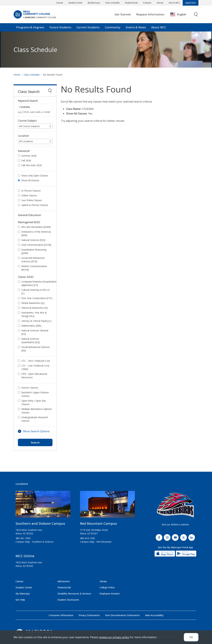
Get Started (123, 14)
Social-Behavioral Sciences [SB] (35, 348)
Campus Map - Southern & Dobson (34, 541)
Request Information (150, 14)
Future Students (60, 27)
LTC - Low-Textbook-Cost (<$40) (35, 367)
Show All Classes (30, 180)
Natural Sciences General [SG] (34, 332)
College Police (107, 587)
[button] (35, 126)
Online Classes (29, 195)
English (178, 14)
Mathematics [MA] (31, 325)
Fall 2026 (26, 160)
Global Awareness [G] (32, 303)
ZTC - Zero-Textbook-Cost (35, 360)
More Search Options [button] (36, 431)
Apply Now (190, 2)
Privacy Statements (89, 615)
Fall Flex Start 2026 (31, 165)
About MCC (158, 27)
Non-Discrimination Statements (122, 615)
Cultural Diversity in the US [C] (35, 291)
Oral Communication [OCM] (36, 244)
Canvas (59, 2)
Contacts (147, 2)
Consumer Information (61, 615)
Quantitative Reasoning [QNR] (33, 251)
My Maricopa (94, 2)
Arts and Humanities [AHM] (36, 226)
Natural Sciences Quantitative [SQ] (30, 340)
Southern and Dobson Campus (40, 523)
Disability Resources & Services (74, 593)
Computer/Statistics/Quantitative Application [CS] (38, 283)
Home (17, 74)
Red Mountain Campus (98, 523)
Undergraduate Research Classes (34, 419)
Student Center (75, 2)
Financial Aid (64, 587)
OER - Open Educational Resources (34, 375)
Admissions (63, 581)
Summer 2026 (28, 155)
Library (160, 2)
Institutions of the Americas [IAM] (36, 233)
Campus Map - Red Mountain (95, 541)
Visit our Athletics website (175, 524)
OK (191, 637)
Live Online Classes (31, 200)
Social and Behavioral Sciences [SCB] (32, 259)
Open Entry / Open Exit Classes (33, 402)
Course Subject (27, 120)
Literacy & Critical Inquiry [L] (36, 320)
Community (112, 27)
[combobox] (180, 14)
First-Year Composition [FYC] (36, 298)
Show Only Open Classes (34, 175)
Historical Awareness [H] (34, 307)
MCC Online (25, 556)
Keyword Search (28, 100)
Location (23, 135)
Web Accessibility (154, 615)
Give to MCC (174, 2)
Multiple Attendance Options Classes (36, 410)
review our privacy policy (114, 637)
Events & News (136, 27)
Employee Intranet (110, 593)
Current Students (88, 27)
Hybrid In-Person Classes (34, 205)
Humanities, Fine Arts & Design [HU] (34, 314)
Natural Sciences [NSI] (33, 240)
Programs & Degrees (30, 27)
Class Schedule (112, 2)
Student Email (131, 2)
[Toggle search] (195, 14)
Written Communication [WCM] (34, 268)
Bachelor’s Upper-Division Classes (35, 394)
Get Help (20, 599)
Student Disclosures (68, 599)
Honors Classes (29, 387)
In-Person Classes (31, 190)
